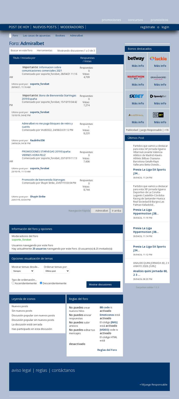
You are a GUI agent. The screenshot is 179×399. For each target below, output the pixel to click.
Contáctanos (63, 370)
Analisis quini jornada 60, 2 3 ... (150, 273)
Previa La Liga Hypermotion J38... (146, 211)
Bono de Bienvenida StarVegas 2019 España (49, 97)
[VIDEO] (104, 329)
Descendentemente (53, 283)
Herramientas (44, 50)
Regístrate (147, 27)
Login (165, 27)
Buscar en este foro (21, 50)
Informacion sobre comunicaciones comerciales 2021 (42, 68)
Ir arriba (116, 210)
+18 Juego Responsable (153, 382)
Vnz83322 (46, 130)
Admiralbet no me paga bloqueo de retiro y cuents (47, 125)
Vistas (88, 61)
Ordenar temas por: (55, 267)
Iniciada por (28, 58)
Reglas (41, 370)
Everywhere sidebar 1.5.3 (147, 287)
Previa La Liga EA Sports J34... (149, 171)
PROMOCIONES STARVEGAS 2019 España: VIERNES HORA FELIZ (46, 153)
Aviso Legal (21, 370)
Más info (138, 66)
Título (16, 58)
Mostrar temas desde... (25, 267)
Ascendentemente (24, 283)
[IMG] (114, 322)
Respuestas (87, 58)
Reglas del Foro (107, 350)
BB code (105, 307)
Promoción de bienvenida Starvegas (43, 179)
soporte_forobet (50, 74)
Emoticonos (107, 315)
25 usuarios (39, 248)
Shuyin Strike (48, 183)
